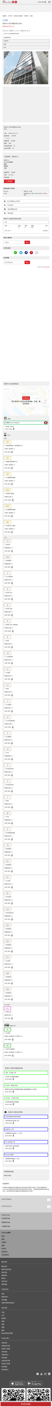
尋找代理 (4, 1281)
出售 (6, 222)
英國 (3, 1327)
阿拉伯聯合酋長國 (7, 1333)
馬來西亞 (5, 1252)
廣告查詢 (4, 1272)
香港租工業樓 (6, 1349)
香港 (3, 1236)
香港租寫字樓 (6, 1346)
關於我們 (4, 1266)
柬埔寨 (4, 1318)
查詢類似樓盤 (26, 1404)
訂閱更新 (9, 181)
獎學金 (4, 1278)
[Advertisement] (26, 103)
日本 (3, 1315)
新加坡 (4, 1248)
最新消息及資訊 (6, 1269)
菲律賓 (4, 1242)
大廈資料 (6, 41)
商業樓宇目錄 (6, 1222)
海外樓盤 (4, 1300)
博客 (3, 1294)
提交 (27, 242)
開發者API (5, 1297)
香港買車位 (5, 1369)
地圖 (5, 44)
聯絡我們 (4, 1275)
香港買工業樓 (6, 1363)
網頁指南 (4, 1284)
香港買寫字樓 (6, 1360)
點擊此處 (26, 398)
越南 (3, 1239)
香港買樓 (4, 1357)
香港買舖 (4, 1366)
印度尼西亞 (5, 1255)
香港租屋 (4, 1343)
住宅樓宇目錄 (6, 1218)
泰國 (3, 1245)
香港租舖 (4, 1352)
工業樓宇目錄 (6, 1226)
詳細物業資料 (7, 37)
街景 (5, 47)
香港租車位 (5, 1354)
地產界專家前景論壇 (8, 1303)
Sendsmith (46, 267)
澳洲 (3, 1324)
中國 (3, 1312)
